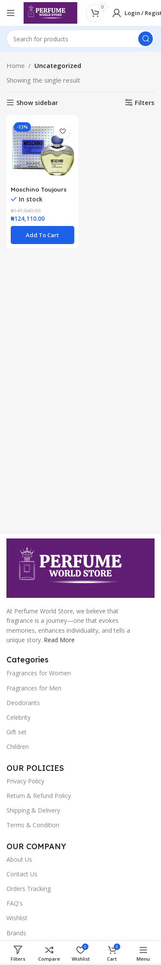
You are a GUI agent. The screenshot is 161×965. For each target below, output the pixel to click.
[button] (42, 235)
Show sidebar (37, 102)
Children (17, 746)
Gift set (16, 732)
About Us (19, 859)
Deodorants (23, 703)
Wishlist (16, 918)
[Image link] (80, 567)
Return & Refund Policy (38, 796)
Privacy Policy (25, 781)
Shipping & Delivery (33, 810)
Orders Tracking (28, 889)
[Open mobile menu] (10, 13)
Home (15, 65)
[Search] (80, 39)
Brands (16, 933)
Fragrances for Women (38, 673)
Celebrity (18, 717)
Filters (145, 102)
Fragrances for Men (33, 688)
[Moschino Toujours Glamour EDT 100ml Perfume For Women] (42, 151)
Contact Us (21, 874)
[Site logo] (50, 12)
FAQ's (14, 903)
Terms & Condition (32, 825)
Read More (59, 640)
